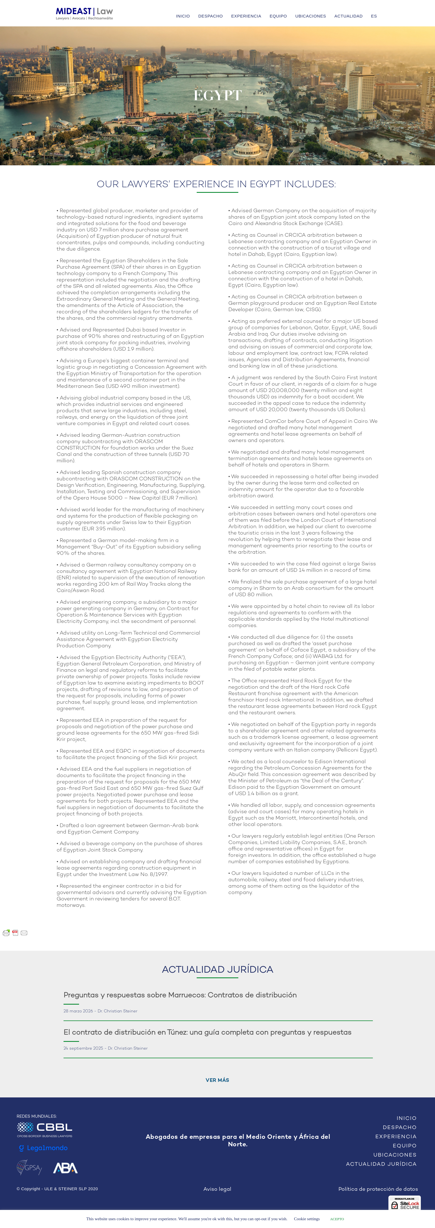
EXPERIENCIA (246, 16)
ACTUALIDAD (349, 16)
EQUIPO (278, 16)
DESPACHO (210, 16)
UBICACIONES (310, 16)
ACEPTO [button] (337, 1219)
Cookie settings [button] (307, 1219)
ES (374, 16)
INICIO (183, 16)
